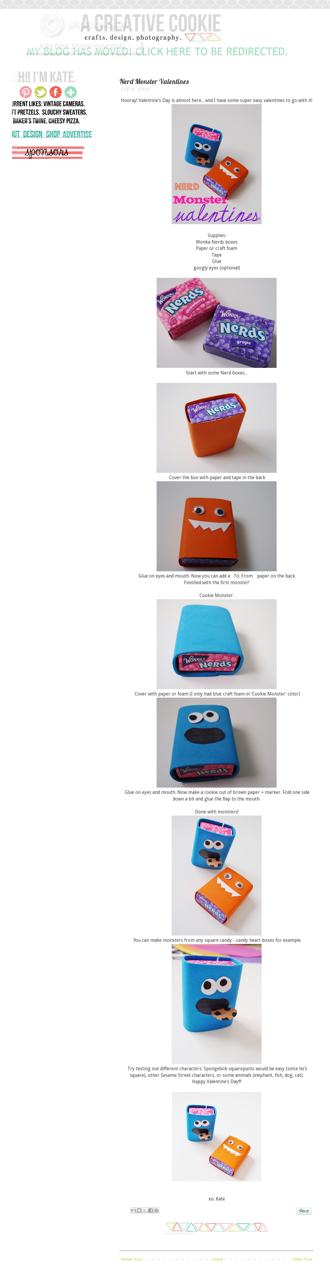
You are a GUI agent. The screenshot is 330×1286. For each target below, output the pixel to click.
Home (217, 1259)
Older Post (302, 1259)
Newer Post (131, 1259)
